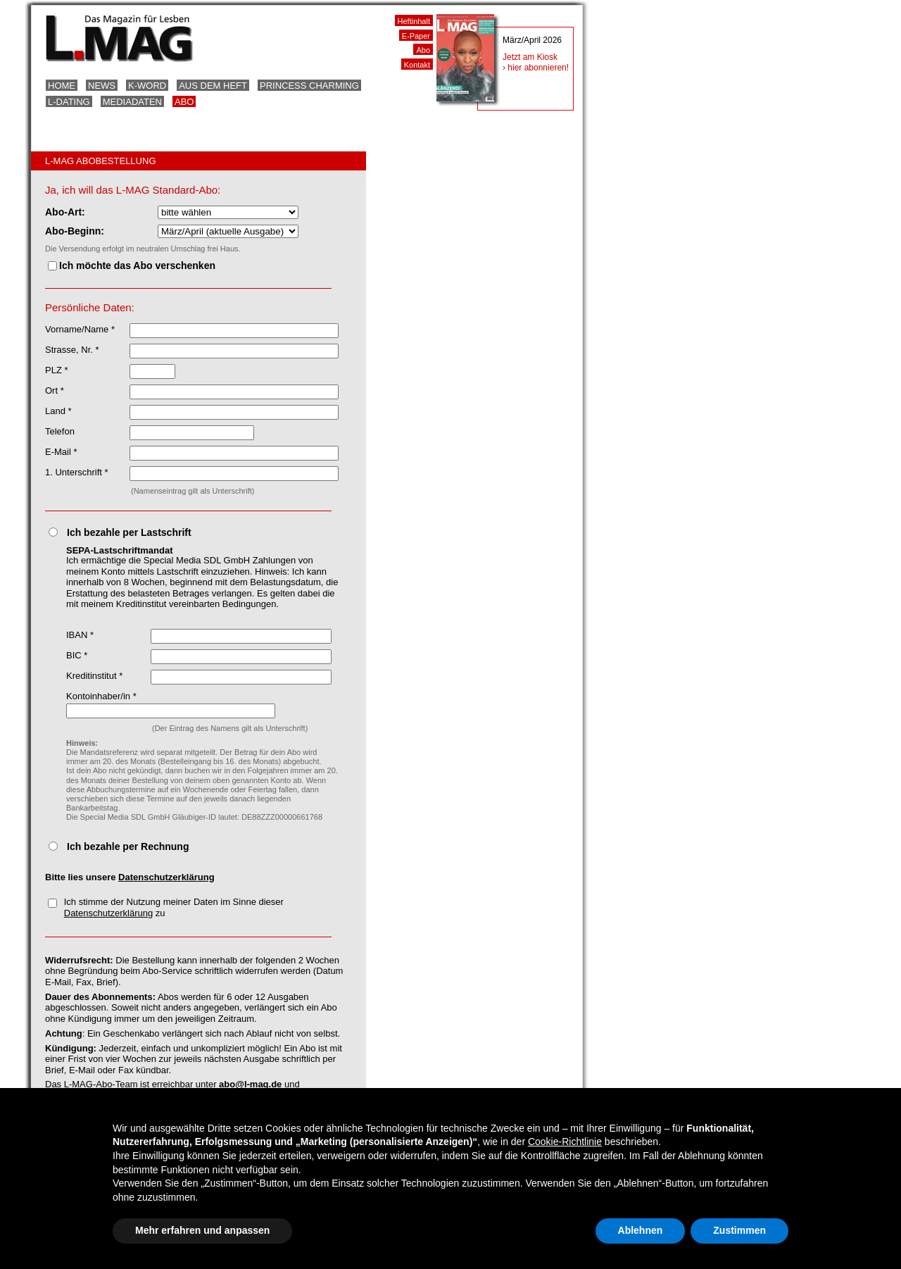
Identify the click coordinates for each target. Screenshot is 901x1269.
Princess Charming (309, 85)
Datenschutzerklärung (166, 877)
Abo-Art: (65, 212)
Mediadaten (132, 101)
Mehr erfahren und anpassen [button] (202, 1230)
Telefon (60, 431)
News (101, 85)
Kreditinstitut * (94, 675)
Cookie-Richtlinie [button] (565, 1141)
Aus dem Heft (213, 85)
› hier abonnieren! (536, 68)
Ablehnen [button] (640, 1230)
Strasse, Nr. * (72, 349)
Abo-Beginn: (74, 231)
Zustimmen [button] (739, 1230)
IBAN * (80, 635)
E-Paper (416, 36)
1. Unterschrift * (76, 472)
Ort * (54, 390)
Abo (184, 101)
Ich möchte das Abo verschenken (131, 265)
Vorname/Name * (80, 329)
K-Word (147, 85)
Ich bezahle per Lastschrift (129, 532)
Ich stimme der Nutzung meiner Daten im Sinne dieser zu (166, 907)
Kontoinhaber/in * (101, 696)
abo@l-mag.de (250, 1084)
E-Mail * (61, 451)
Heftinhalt (414, 21)
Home (61, 85)
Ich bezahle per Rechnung (128, 846)
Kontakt (417, 65)
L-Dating (69, 101)
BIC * (76, 655)
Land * (58, 411)
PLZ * (56, 370)
